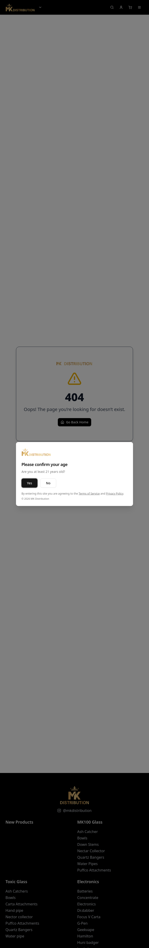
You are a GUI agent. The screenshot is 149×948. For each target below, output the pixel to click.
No (48, 483)
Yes (29, 483)
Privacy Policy (114, 494)
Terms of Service (89, 494)
